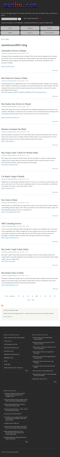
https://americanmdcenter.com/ (9, 285)
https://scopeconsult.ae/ (7, 141)
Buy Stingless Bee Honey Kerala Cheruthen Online (44, 366)
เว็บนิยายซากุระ (8, 341)
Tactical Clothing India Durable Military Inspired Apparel (42, 338)
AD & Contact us (7, 316)
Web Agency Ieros (8, 351)
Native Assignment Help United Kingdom (14, 337)
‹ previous (11, 296)
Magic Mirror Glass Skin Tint (40, 379)
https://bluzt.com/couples (8, 261)
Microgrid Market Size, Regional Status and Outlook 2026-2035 (15, 438)
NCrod (5, 361)
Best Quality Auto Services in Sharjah (16, 104)
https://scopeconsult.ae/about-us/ (10, 237)
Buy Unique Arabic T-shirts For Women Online (19, 153)
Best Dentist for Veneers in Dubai (14, 78)
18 (45, 296)
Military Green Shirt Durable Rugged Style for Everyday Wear (44, 357)
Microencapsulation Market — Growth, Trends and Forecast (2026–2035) (16, 409)
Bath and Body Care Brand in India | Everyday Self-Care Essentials (44, 375)
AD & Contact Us (49, 33)
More (26, 370)
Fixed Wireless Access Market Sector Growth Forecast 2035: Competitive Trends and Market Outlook (15, 419)
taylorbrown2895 (12, 53)
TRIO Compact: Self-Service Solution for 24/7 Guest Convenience (44, 347)
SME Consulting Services (11, 223)
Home (10, 28)
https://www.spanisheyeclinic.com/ (10, 212)
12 (18, 296)
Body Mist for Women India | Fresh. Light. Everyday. (43, 362)
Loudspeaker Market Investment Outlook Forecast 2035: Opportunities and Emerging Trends (14, 395)
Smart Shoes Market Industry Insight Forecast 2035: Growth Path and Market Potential (16, 400)
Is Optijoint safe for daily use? (11, 423)
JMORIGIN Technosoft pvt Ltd (11, 354)
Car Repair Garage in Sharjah (12, 176)
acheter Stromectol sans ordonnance (13, 367)
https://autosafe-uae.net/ (7, 66)
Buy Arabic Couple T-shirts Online (14, 249)
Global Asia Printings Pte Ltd (11, 347)
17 (40, 296)
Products (49, 28)
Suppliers (30, 28)
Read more (55, 70)
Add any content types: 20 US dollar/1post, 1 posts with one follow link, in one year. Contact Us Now (27, 22)
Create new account (33, 18)
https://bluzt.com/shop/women (9, 164)
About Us (29, 33)
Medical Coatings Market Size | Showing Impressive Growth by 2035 (14, 405)
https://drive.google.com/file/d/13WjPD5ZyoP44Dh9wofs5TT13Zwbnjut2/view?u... (24, 92)
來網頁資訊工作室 (8, 357)
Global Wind (7, 364)
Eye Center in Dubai (9, 200)
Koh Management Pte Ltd (10, 344)
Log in (25, 18)
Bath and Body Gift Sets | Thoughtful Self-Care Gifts (43, 352)
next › (29, 300)
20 (54, 296)
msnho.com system (13, 452)
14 (28, 296)
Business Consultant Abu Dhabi (13, 129)
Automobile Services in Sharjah (13, 51)
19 (50, 296)
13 (23, 296)
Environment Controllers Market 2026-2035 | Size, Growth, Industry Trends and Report (15, 427)
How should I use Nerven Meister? (13, 413)
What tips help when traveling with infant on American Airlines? (44, 343)
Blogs (10, 33)
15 (32, 296)
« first (6, 296)
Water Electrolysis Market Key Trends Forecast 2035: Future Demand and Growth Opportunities (14, 433)
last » (33, 300)
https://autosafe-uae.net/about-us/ (10, 117)
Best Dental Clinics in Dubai (12, 273)
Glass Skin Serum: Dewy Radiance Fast (43, 371)
